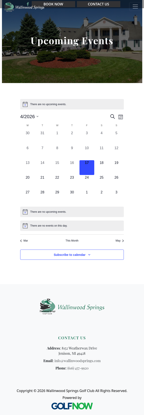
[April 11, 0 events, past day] (101, 152)
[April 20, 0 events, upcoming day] (27, 182)
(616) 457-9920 (78, 368)
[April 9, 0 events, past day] (72, 152)
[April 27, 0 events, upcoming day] (27, 197)
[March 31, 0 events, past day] (42, 138)
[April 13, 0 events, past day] (27, 167)
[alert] (72, 104)
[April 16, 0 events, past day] (72, 167)
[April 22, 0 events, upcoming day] (57, 182)
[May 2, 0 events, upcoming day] (101, 197)
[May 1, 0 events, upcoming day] (86, 197)
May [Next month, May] (120, 240)
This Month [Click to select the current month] (72, 240)
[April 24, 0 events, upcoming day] (86, 182)
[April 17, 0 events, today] (86, 167)
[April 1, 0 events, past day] (57, 138)
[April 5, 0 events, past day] (116, 138)
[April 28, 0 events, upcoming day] (42, 197)
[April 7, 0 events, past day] (42, 152)
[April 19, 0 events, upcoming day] (116, 167)
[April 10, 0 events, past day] (86, 152)
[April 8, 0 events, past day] (57, 152)
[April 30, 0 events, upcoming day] (72, 197)
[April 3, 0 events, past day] (86, 138)
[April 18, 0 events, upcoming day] (101, 167)
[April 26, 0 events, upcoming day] (116, 182)
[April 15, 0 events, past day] (57, 167)
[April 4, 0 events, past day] (101, 138)
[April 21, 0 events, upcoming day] (42, 182)
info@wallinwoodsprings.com (78, 360)
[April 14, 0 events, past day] (42, 167)
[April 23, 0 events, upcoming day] (72, 182)
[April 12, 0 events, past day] (116, 152)
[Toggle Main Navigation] (135, 6)
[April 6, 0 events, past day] (27, 152)
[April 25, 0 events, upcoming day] (101, 182)
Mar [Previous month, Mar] (24, 240)
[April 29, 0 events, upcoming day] (57, 197)
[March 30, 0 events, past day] (27, 138)
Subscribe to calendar (69, 255)
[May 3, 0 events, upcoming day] (116, 197)
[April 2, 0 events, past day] (72, 138)
